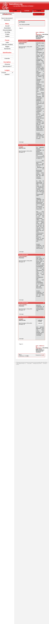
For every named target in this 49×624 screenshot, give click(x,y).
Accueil (7, 26)
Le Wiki (15, 10)
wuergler (21, 147)
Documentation (7, 30)
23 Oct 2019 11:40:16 (23, 40)
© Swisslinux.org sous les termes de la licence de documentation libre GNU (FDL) (31, 362)
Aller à (24, 355)
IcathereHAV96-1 (23, 42)
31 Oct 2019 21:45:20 (23, 302)
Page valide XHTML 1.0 (21, 363)
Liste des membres (7, 44)
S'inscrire (7, 64)
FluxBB (42, 355)
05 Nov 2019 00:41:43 (23, 317)
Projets (7, 34)
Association (7, 28)
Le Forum (26, 10)
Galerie (7, 36)
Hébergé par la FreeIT (37, 363)
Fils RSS (45, 363)
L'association (38, 14)
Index (7, 42)
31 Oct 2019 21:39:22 (23, 254)
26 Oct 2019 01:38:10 (23, 144)
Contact (17, 364)
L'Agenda (38, 10)
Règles (7, 46)
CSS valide (29, 363)
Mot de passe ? (7, 66)
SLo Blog (7, 32)
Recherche (7, 48)
